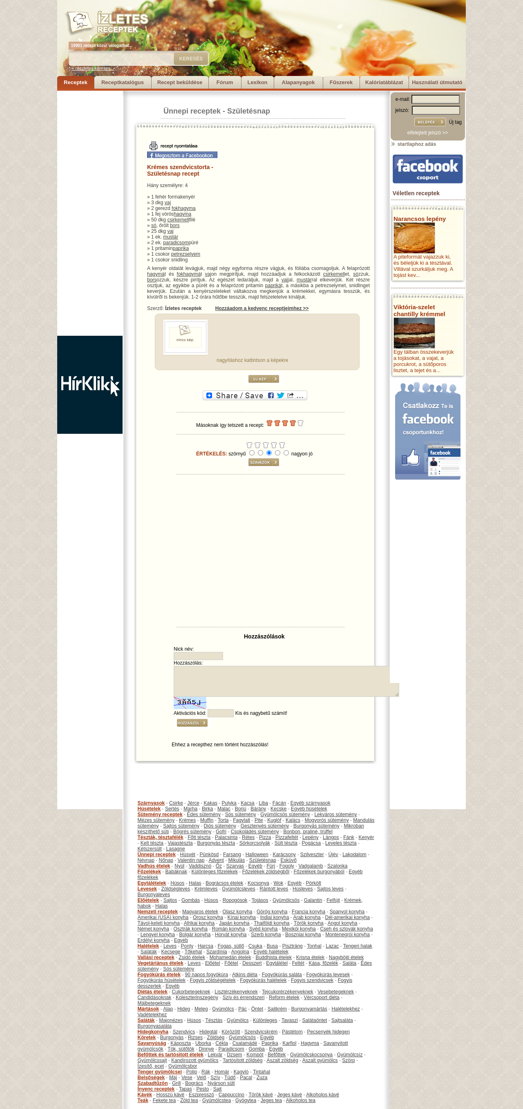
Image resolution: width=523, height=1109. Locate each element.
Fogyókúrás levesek (328, 974)
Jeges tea (271, 1100)
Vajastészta (180, 843)
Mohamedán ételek (230, 957)
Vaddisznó (200, 866)
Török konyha (309, 923)
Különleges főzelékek (215, 872)
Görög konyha (272, 912)
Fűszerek (341, 82)
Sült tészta (286, 843)
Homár (222, 1072)
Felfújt (333, 900)
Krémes (187, 820)
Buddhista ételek (273, 957)
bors (174, 225)
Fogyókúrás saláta (282, 974)
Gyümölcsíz (350, 1055)
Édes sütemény (204, 814)
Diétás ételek (153, 992)
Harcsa (205, 946)
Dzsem (234, 1055)
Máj (173, 1077)
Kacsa (247, 803)
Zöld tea (189, 1100)
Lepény (310, 837)
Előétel (212, 963)
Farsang (232, 854)
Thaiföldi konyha (271, 923)
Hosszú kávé (170, 1095)
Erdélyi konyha (154, 940)
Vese (186, 1077)
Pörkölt (313, 883)
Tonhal (314, 946)
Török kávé (260, 1095)
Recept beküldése (180, 82)
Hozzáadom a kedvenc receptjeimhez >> (262, 308)
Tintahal (261, 1072)
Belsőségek (151, 1077)
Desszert (252, 963)
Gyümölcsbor (182, 1066)
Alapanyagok (298, 82)
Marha (190, 809)
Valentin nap (191, 860)
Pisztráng (292, 946)
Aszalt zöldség (282, 1060)
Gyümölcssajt (152, 1060)
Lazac (332, 946)
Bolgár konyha (195, 934)
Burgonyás (171, 1037)
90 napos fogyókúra (206, 974)
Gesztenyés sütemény (265, 826)
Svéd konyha (263, 929)
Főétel (231, 963)
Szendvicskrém (260, 1032)
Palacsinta (226, 837)
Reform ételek (284, 997)
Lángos (331, 837)
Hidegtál (208, 1032)
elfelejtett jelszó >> (427, 133)
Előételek (148, 900)
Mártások (148, 1009)
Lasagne (175, 849)
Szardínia (216, 952)
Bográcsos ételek (224, 883)
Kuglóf (274, 820)
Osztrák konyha (191, 929)
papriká (273, 285)
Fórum (225, 82)
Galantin (313, 900)
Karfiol (289, 1043)
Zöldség (216, 1037)
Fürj (270, 866)
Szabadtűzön (153, 1083)
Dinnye (206, 1049)
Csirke (176, 803)
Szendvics (184, 1032)
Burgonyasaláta (155, 1026)
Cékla (221, 1043)
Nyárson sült (221, 1083)
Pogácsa (311, 843)
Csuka (255, 946)
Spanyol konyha (347, 912)
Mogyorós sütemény (327, 820)
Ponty (187, 946)
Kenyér (366, 837)
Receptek (75, 82)
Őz (219, 866)
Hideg (183, 1009)
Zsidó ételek (192, 957)
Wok (278, 883)
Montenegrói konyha (347, 934)
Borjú (240, 809)
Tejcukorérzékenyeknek (287, 992)
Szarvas (235, 866)
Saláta (349, 963)
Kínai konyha (242, 917)
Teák (143, 1100)
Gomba (256, 1049)
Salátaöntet (314, 1020)
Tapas (185, 1089)
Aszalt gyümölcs (320, 1060)
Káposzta (180, 1043)
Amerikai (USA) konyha (163, 917)
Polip (191, 1072)
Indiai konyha (274, 917)
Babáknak (176, 872)
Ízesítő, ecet (151, 1066)
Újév (333, 854)
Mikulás (236, 860)
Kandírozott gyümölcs (194, 1060)
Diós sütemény (220, 826)
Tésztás (213, 1020)
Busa (272, 946)
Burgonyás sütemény (316, 826)
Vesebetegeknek (335, 992)
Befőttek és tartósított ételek (170, 1055)
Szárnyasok (151, 803)
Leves (170, 946)
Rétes (248, 837)
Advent (216, 860)
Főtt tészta (199, 837)
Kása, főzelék (323, 963)
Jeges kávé (289, 1095)
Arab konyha (306, 917)
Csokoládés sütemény (255, 832)
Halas (195, 883)
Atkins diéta (244, 974)
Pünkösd (209, 854)
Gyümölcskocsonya (311, 1055)
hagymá (156, 274)
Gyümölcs (223, 1009)
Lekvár (215, 1055)
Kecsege (171, 952)
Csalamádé (244, 1043)
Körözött (231, 1032)
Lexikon (257, 82)
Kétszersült (150, 849)
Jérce (193, 803)
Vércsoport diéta (321, 997)
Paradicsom (231, 1049)
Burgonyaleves (154, 894)
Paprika (270, 1043)
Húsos (177, 883)
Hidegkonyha (153, 1032)
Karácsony (284, 854)
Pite (259, 820)
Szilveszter (312, 854)
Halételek (148, 946)
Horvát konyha (230, 934)
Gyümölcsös (286, 900)
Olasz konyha (238, 912)
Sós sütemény (240, 814)
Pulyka (229, 803)
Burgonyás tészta (216, 843)
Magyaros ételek (200, 912)
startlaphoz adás (413, 144)
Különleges (265, 1020)
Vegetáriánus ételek (160, 963)
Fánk (348, 837)
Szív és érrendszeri (244, 997)
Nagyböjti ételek (346, 957)
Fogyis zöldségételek (213, 980)
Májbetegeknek (154, 1003)
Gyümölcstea (216, 1100)
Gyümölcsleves (238, 889)
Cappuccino (231, 1095)
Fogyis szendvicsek (312, 980)
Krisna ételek (310, 957)
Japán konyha (234, 923)
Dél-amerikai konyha (347, 917)
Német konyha (153, 929)
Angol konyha (343, 923)
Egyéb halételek (271, 952)
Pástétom (292, 1032)
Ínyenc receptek (156, 1089)
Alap (168, 1009)
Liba (263, 803)
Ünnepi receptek (192, 111)
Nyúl (179, 866)
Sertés (172, 809)
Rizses (195, 1037)
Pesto (202, 1089)
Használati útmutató (437, 82)
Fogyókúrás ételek (159, 974)
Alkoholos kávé (322, 1095)
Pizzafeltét (286, 837)
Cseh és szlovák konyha (346, 929)
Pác (242, 1009)
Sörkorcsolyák (254, 843)
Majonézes (171, 1020)
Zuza (262, 1077)
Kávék (145, 1095)
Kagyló (241, 1072)
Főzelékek (149, 872)
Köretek (147, 1037)
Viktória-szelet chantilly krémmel (419, 310)
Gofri (221, 832)
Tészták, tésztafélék (160, 837)
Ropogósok (235, 900)
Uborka (203, 1043)
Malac (223, 809)
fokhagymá (189, 274)
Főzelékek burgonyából (319, 872)
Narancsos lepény (419, 218)
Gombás (190, 900)
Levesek (147, 889)
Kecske (278, 809)
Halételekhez (345, 1009)
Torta (223, 820)
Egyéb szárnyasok (311, 803)
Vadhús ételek (154, 866)
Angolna (240, 952)
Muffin (206, 820)
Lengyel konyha (158, 934)
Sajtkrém (277, 1009)
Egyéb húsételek (309, 809)
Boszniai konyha (303, 934)
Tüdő (229, 1077)
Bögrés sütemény (192, 832)
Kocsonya (258, 883)
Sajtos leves (330, 889)
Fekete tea (164, 1100)
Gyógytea (245, 1100)
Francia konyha (308, 912)
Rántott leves (273, 889)
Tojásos (260, 900)
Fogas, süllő (231, 946)
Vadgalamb (311, 866)
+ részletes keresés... (93, 68)
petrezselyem (185, 254)
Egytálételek (152, 883)
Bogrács (194, 1083)
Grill (176, 1083)
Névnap (146, 860)
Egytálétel (277, 963)
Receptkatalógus (122, 82)
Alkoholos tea (300, 1100)
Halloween (257, 854)
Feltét (298, 963)
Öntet (257, 1009)
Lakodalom (354, 854)
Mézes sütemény (156, 820)
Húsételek (149, 809)
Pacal (246, 1077)
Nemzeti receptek (158, 912)
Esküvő (289, 860)
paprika (181, 248)
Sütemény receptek (160, 814)
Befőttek (277, 1055)
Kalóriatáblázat (384, 82)
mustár (170, 237)
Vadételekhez (152, 1015)
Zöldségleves (175, 889)
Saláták (149, 952)
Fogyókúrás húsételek (162, 980)
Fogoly (286, 866)
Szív (215, 1077)
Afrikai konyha (199, 923)
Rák (205, 1072)
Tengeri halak (357, 946)
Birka (207, 809)
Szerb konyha (266, 934)
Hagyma (310, 1043)
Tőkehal (193, 952)
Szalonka (337, 866)
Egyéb (255, 866)
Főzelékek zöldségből (265, 872)
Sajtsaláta (342, 1020)
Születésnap (248, 111)
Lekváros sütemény (335, 814)
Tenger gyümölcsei (160, 1072)
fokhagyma (184, 208)
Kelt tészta (152, 843)
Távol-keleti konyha (159, 923)
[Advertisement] (90, 213)
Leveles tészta (341, 843)
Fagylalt (241, 820)
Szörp (348, 1060)
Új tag (455, 122)
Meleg (201, 1009)
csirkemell (178, 220)
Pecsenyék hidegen (328, 1032)
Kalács (293, 820)
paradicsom (175, 242)
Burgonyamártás (309, 1009)
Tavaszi (290, 1020)
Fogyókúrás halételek (263, 980)
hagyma (182, 214)
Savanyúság (152, 1043)
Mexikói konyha (299, 929)
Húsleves (303, 889)
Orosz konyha (208, 917)
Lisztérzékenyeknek (236, 992)
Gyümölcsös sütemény (285, 814)
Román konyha (228, 929)
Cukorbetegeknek (191, 992)
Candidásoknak (155, 997)
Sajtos (170, 900)
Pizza (265, 837)
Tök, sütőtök (181, 1049)
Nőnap (166, 860)
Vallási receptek (156, 957)
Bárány (258, 809)
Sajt (217, 1089)
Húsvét (187, 854)
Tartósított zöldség (242, 1060)
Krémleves (206, 889)
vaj (168, 202)
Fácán (279, 803)
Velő (201, 1077)
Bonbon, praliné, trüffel (308, 832)
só (153, 225)
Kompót (254, 1055)
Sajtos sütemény (181, 826)
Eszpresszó (201, 1095)
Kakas (210, 803)
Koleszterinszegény (197, 997)
